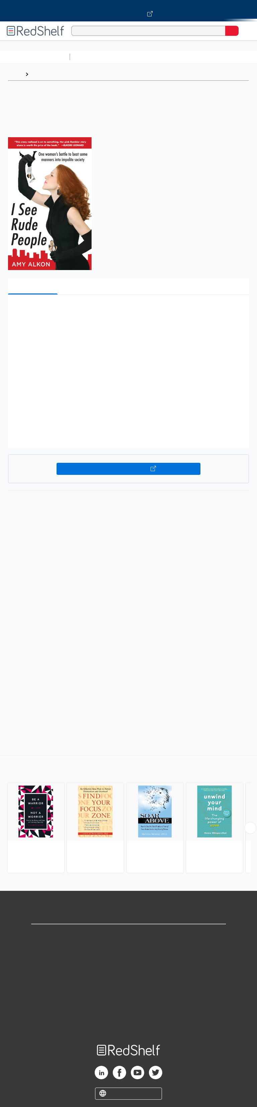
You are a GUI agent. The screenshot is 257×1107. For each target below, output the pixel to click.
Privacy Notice (128, 964)
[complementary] (128, 815)
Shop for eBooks (128, 935)
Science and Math (131, 57)
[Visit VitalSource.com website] (128, 10)
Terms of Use (128, 979)
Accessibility (128, 1008)
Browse (41, 74)
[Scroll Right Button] (250, 828)
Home (15, 74)
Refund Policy (128, 994)
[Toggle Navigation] (245, 31)
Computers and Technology (191, 57)
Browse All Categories (34, 57)
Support (128, 949)
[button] (128, 310)
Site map (128, 1023)
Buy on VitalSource (129, 469)
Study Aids (90, 57)
